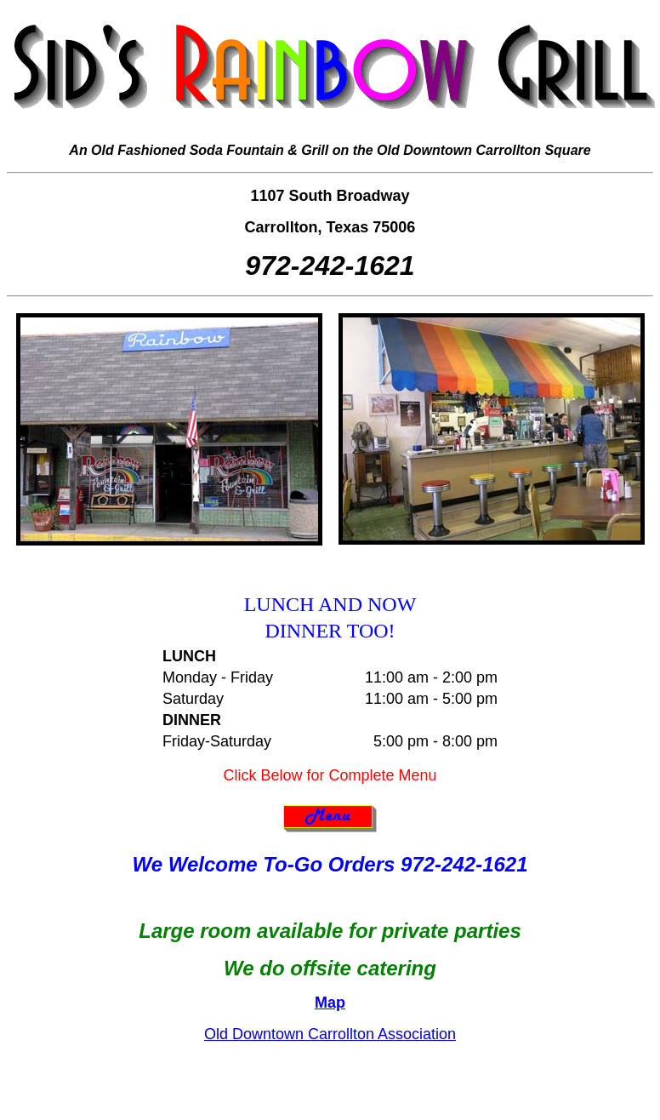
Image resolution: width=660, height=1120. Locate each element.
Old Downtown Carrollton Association (330, 1034)
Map (330, 1002)
